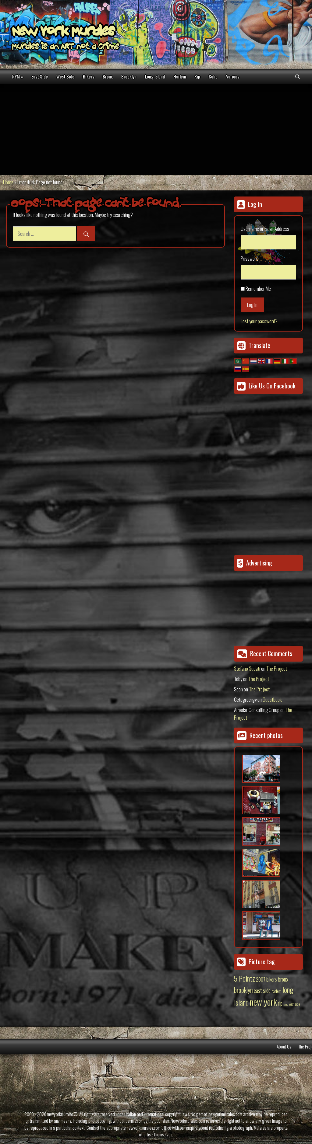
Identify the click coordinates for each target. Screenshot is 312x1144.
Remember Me (258, 288)
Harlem (179, 76)
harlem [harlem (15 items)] (276, 991)
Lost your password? (259, 321)
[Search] (86, 233)
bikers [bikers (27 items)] (271, 979)
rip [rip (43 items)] (280, 1003)
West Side (65, 76)
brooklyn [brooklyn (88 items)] (243, 990)
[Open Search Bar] (297, 76)
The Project (276, 668)
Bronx (108, 76)
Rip (197, 76)
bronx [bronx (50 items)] (283, 979)
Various (232, 76)
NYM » (17, 76)
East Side (39, 76)
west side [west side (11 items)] (294, 1004)
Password (249, 258)
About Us (284, 1046)
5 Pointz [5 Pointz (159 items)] (244, 978)
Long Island (155, 76)
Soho (213, 76)
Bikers (88, 76)
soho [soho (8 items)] (285, 1004)
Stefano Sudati (247, 668)
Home (8, 182)
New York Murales (63, 32)
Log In (252, 304)
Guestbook (272, 699)
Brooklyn (128, 76)
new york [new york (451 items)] (263, 1001)
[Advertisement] (156, 129)
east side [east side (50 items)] (262, 990)
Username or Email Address (265, 228)
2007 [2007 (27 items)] (260, 979)
